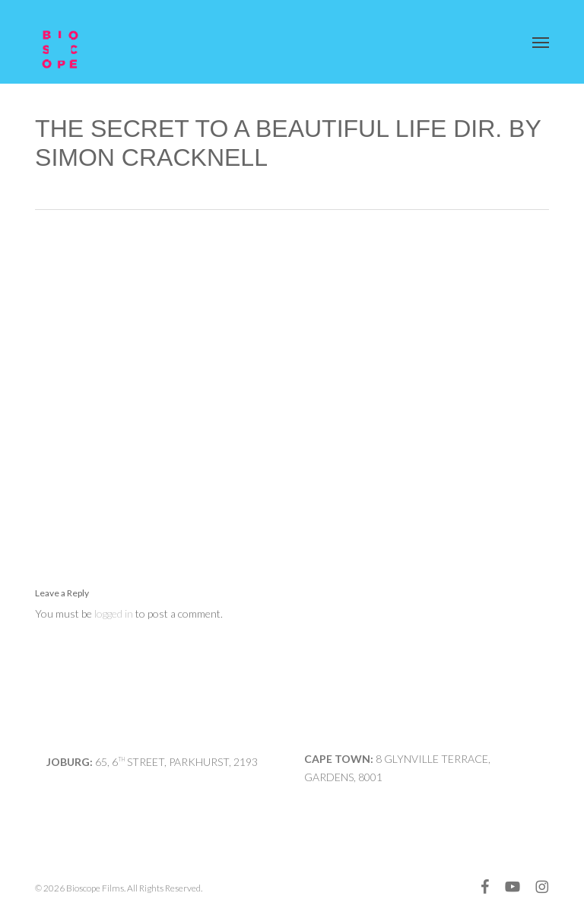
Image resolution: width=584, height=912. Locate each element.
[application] (292, 381)
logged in (113, 613)
